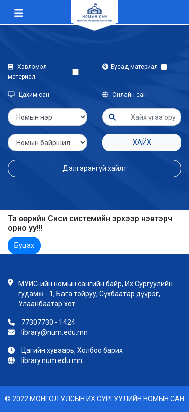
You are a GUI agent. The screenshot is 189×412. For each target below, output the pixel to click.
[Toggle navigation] (18, 13)
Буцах (24, 245)
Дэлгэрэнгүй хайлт (94, 168)
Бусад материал (131, 66)
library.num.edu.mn (51, 360)
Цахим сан (28, 94)
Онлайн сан (124, 94)
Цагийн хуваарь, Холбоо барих (72, 350)
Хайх (142, 142)
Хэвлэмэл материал (27, 71)
